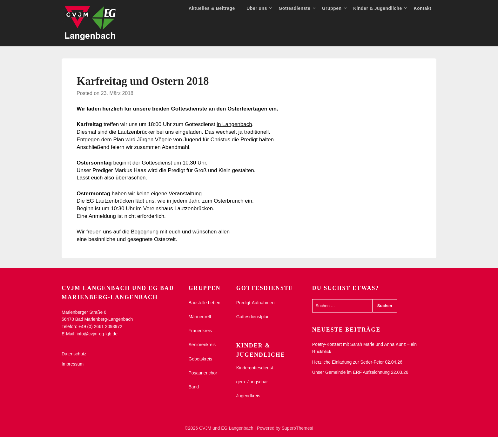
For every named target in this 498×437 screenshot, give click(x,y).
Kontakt (422, 8)
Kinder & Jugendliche (377, 8)
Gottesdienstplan (253, 316)
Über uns (256, 8)
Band (193, 386)
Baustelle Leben (204, 302)
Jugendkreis (248, 395)
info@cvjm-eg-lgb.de (97, 333)
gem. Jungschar (252, 381)
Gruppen (332, 8)
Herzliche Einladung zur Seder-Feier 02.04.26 (357, 362)
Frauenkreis (200, 330)
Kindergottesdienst (254, 367)
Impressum (73, 363)
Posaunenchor (202, 372)
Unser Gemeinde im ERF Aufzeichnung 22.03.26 (360, 372)
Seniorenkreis (202, 344)
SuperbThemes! (297, 428)
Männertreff (199, 316)
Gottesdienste (294, 8)
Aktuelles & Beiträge (212, 8)
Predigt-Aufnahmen (255, 302)
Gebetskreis (200, 358)
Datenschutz (74, 353)
